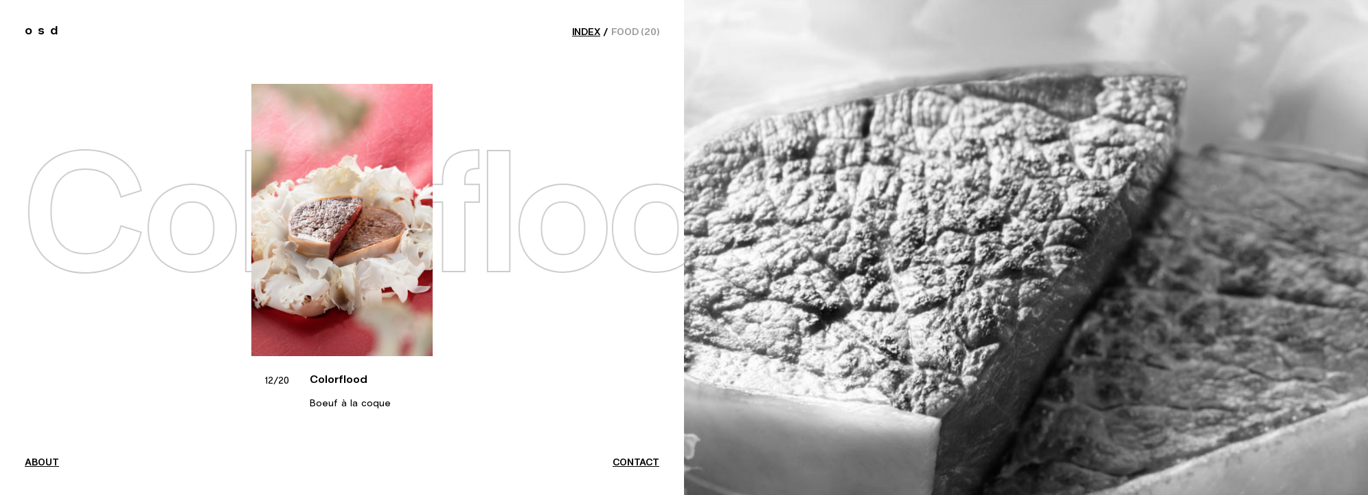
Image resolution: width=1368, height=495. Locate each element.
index (586, 32)
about (42, 463)
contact (636, 463)
